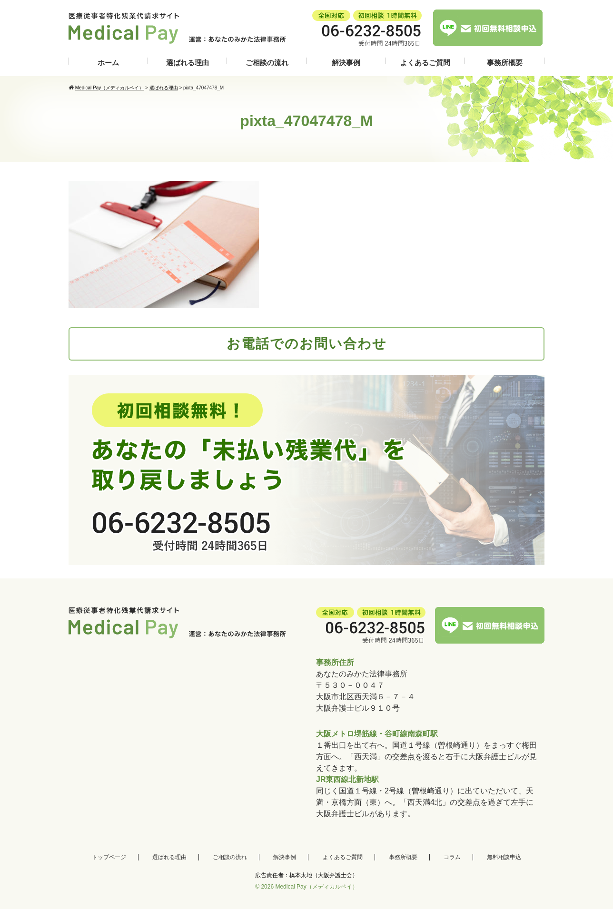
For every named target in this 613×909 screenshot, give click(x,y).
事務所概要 (505, 63)
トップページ (109, 857)
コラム (452, 857)
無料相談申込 (504, 857)
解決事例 (346, 63)
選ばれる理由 (187, 63)
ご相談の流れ (267, 63)
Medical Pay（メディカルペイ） (316, 886)
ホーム (108, 63)
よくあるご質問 (425, 63)
